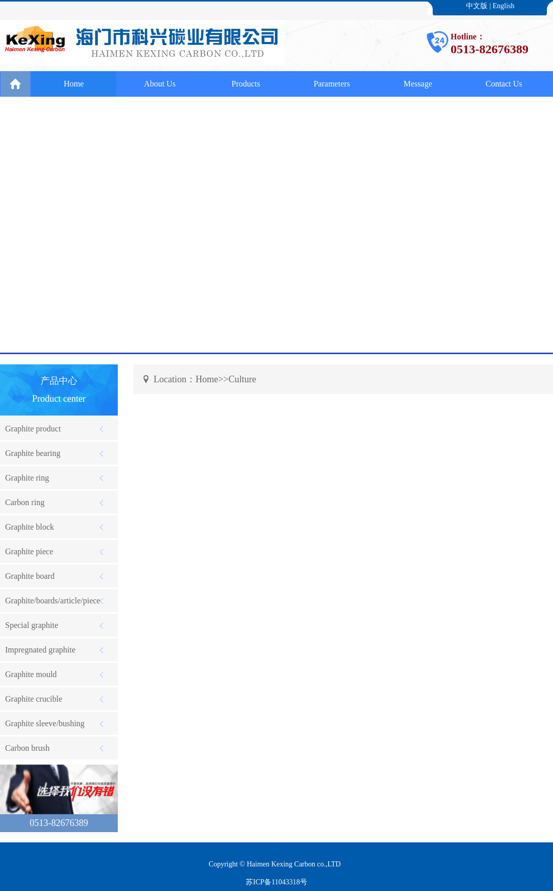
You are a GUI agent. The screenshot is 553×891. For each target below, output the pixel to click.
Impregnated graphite (40, 649)
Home (73, 83)
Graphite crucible (33, 698)
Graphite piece (29, 551)
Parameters (331, 83)
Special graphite (31, 625)
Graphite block (29, 527)
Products (245, 83)
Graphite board (29, 576)
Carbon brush (27, 748)
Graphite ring (27, 477)
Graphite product (33, 428)
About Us (160, 83)
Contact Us (503, 83)
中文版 (476, 6)
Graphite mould (31, 674)
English (504, 6)
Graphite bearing (32, 453)
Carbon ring (25, 502)
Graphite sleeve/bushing (44, 723)
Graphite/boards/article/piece (52, 600)
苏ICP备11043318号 (276, 882)
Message (417, 83)
